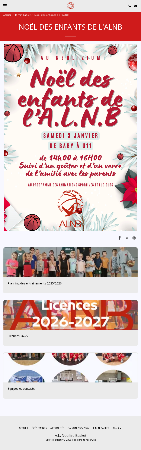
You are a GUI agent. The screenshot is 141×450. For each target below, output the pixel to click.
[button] (4, 5)
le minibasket (23, 14)
